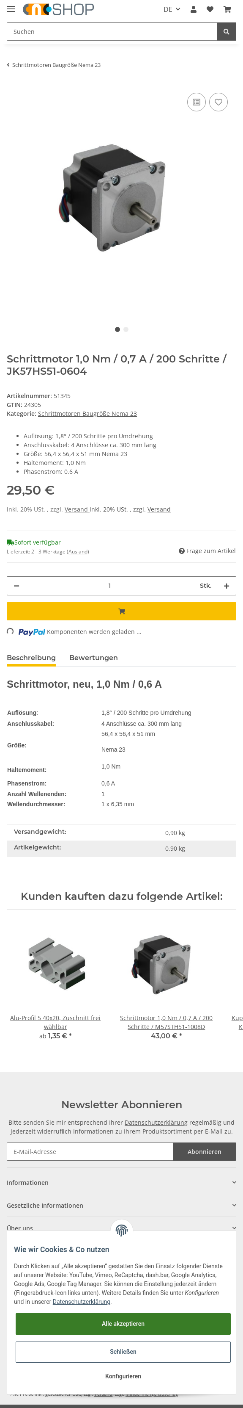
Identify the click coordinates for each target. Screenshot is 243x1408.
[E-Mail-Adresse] (90, 1151)
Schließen (123, 1351)
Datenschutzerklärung (156, 1122)
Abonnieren (204, 1152)
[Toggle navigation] (11, 5)
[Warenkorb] (227, 9)
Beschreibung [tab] (31, 658)
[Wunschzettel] (210, 9)
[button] (194, 9)
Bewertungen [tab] (93, 658)
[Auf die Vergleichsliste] (196, 102)
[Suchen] (112, 31)
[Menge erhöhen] (226, 586)
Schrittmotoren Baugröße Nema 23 (87, 413)
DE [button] (168, 9)
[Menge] (109, 586)
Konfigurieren (123, 1376)
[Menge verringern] (16, 586)
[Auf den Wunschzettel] (218, 102)
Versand (77, 509)
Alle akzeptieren (123, 1323)
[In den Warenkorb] (121, 611)
